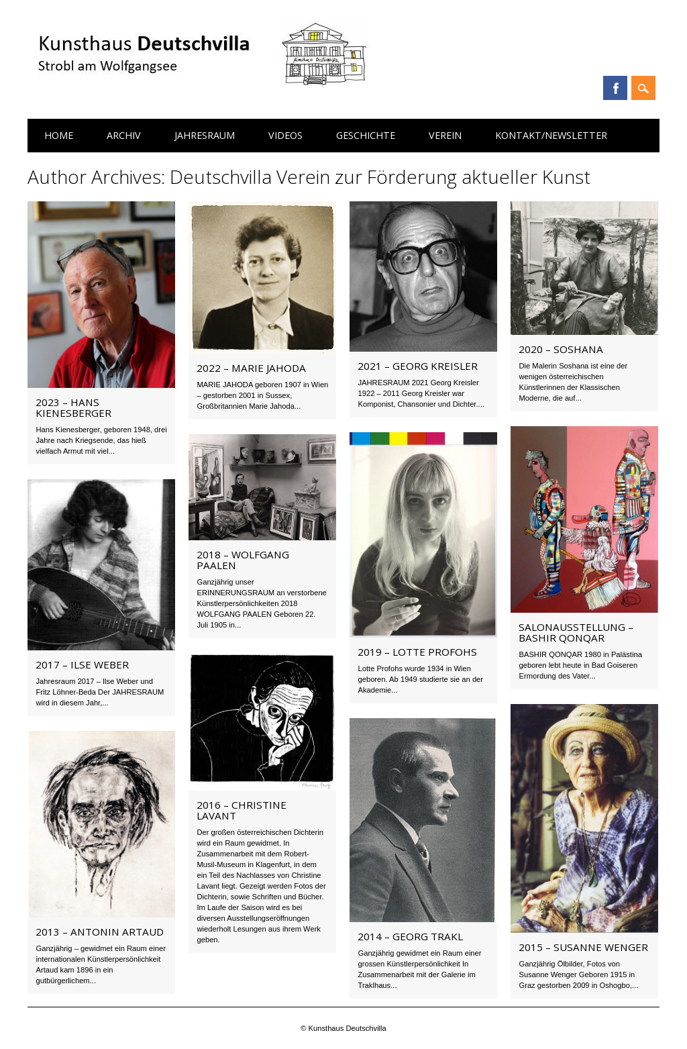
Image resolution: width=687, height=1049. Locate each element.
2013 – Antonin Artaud (100, 931)
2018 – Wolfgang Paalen (243, 560)
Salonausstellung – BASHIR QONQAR (576, 632)
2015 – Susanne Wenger (583, 947)
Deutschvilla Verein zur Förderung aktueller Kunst (380, 176)
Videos (285, 135)
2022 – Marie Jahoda (251, 367)
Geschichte (365, 135)
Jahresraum (204, 135)
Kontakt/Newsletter (551, 135)
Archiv (124, 135)
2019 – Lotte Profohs (417, 651)
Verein (445, 135)
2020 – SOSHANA (561, 349)
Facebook (615, 88)
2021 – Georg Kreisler (418, 365)
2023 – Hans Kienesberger (73, 407)
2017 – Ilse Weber (82, 664)
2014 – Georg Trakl (410, 936)
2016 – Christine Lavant (241, 810)
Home (58, 135)
